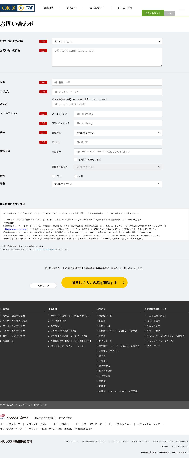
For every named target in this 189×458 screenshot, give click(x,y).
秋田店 (102, 320)
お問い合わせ (153, 331)
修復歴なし (56, 326)
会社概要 (164, 446)
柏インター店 (105, 341)
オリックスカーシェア (149, 424)
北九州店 (103, 361)
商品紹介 (72, 7)
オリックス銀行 (61, 424)
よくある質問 (124, 7)
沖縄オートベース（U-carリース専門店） (119, 391)
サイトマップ (153, 346)
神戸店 (102, 356)
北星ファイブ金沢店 (109, 351)
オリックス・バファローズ (88, 424)
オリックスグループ (10, 424)
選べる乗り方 (97, 7)
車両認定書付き (58, 320)
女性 (78, 176)
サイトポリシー (71, 441)
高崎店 (102, 336)
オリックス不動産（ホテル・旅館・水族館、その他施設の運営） (61, 428)
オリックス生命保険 (37, 424)
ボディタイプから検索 (14, 326)
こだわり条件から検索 (14, 331)
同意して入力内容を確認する (94, 283)
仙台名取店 (104, 326)
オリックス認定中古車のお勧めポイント (70, 315)
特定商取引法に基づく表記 (93, 441)
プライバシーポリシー (45, 249)
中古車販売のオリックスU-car (15, 405)
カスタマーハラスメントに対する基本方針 (171, 441)
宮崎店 (102, 381)
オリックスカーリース (11, 428)
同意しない (43, 285)
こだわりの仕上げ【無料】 (64, 331)
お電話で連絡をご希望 (87, 159)
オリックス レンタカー (119, 424)
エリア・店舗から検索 (14, 336)
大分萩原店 (104, 376)
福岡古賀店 (104, 366)
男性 (56, 176)
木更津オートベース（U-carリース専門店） (120, 346)
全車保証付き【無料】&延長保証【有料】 (71, 341)
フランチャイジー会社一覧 (160, 341)
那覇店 (102, 386)
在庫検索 (49, 7)
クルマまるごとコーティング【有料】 (69, 336)
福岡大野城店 (105, 371)
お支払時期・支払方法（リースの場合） (167, 336)
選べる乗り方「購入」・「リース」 (68, 346)
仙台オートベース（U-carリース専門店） (119, 331)
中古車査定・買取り (157, 315)
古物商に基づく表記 (140, 441)
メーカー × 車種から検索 (15, 320)
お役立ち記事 (153, 326)
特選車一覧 (8, 341)
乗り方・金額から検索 (14, 315)
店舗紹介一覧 (105, 315)
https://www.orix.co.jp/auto (16, 229)
